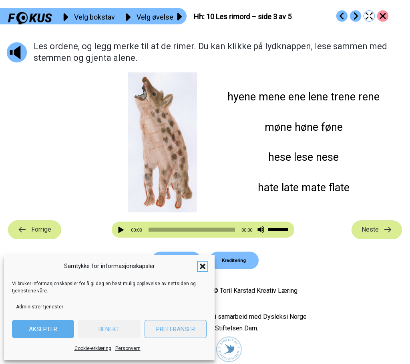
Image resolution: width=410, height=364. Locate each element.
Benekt (109, 329)
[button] (203, 266)
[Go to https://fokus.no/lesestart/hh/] (383, 16)
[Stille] (260, 229)
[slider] (192, 230)
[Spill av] (122, 229)
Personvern (128, 348)
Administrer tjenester (39, 307)
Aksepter (43, 329)
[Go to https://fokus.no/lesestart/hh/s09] (342, 16)
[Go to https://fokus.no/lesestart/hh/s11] (355, 16)
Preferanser (175, 329)
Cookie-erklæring (92, 348)
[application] (203, 230)
